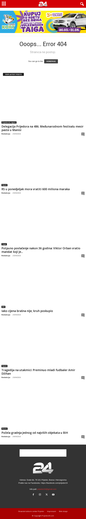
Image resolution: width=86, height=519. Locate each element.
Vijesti (4, 185)
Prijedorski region (9, 122)
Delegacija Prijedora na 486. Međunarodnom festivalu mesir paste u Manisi (42, 128)
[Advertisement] (43, 453)
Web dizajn (63, 511)
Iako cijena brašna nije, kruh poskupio (27, 311)
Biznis (4, 429)
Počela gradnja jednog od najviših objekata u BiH (34, 433)
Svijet (4, 244)
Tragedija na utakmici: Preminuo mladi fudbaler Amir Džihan (38, 371)
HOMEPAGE (51, 61)
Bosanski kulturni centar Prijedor (31, 511)
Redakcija (5, 134)
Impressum (51, 511)
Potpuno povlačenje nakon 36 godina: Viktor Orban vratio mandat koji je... (40, 250)
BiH (3, 307)
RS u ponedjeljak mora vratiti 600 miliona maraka (35, 189)
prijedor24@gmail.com (46, 489)
